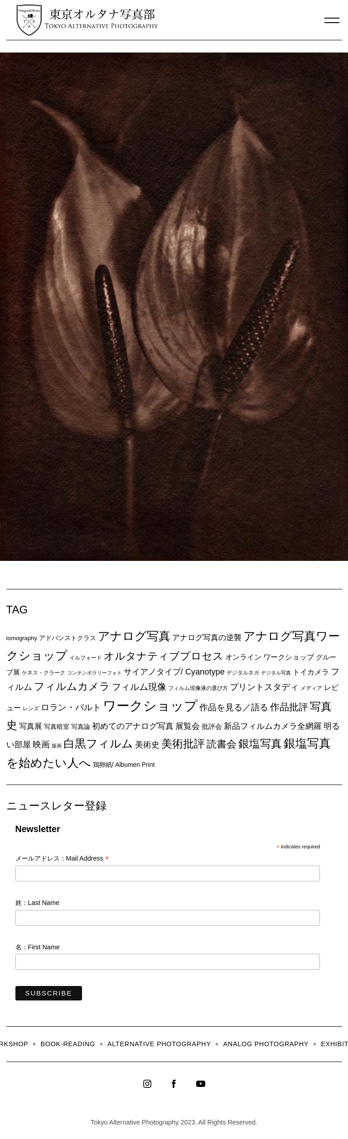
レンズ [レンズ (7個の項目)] (31, 708)
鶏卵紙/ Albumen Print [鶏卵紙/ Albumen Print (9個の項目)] (124, 764)
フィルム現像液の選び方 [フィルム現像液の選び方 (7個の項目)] (198, 688)
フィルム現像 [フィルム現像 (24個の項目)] (139, 687)
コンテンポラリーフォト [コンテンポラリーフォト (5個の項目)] (94, 672)
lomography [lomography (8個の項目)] (22, 638)
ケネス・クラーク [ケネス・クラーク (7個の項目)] (43, 673)
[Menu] (332, 20)
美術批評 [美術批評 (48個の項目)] (183, 743)
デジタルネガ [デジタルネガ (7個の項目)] (243, 673)
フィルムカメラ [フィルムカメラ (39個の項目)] (72, 686)
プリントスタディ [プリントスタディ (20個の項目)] (264, 687)
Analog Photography (266, 1044)
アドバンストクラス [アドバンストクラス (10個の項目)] (67, 637)
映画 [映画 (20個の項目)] (41, 744)
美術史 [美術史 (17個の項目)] (147, 744)
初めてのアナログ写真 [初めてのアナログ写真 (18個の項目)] (133, 726)
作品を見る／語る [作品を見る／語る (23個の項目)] (233, 707)
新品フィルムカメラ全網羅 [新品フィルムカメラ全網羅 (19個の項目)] (273, 726)
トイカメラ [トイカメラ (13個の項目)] (311, 672)
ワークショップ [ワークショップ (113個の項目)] (150, 705)
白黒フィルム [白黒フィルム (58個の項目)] (98, 743)
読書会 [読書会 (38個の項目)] (222, 744)
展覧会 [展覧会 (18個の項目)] (187, 726)
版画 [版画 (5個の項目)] (57, 745)
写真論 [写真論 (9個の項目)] (80, 726)
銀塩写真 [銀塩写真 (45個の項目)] (260, 744)
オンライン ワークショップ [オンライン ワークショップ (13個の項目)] (269, 657)
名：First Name (37, 947)
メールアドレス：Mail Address (62, 859)
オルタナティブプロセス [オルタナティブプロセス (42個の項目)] (163, 656)
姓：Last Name (37, 902)
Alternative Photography (159, 1044)
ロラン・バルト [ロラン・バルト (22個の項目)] (71, 707)
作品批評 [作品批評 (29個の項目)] (289, 707)
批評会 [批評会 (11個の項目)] (212, 726)
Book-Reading (67, 1044)
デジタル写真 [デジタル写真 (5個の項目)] (276, 672)
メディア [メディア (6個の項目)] (311, 688)
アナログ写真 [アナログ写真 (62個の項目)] (134, 636)
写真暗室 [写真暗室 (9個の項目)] (56, 726)
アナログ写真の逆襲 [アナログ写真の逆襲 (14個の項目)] (207, 637)
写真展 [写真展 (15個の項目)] (30, 726)
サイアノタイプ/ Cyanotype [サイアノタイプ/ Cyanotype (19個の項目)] (174, 671)
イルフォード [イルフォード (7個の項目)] (85, 658)
